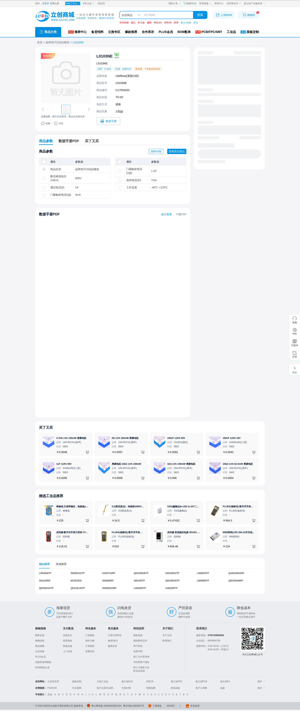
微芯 (133, 22)
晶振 (222, 688)
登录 (46, 3)
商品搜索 (39, 646)
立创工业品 (102, 681)
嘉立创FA (225, 681)
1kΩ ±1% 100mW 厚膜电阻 (181, 464)
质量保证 (90, 651)
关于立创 (167, 635)
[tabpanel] (150, 582)
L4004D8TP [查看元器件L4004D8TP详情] (45, 573)
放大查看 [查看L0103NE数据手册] (166, 214)
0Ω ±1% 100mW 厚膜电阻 (125, 438)
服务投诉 (112, 646)
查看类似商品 (177, 151)
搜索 (200, 14)
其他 (49, 694)
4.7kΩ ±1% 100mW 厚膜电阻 (71, 438)
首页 (39, 42)
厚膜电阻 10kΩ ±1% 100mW (126, 464)
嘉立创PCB (201, 681)
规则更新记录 (140, 640)
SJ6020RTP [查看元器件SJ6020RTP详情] (171, 588)
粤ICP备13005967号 (133, 705)
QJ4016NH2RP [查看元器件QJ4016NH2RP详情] (236, 573)
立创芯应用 (53, 681)
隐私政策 (138, 635)
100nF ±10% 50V (176, 438)
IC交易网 (76, 688)
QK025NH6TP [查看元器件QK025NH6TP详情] (141, 573)
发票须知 (67, 640)
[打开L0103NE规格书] (108, 121)
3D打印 (150, 681)
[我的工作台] (72, 3)
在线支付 (67, 635)
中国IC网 (126, 688)
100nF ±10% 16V (231, 438)
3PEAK (168, 22)
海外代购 (90, 640)
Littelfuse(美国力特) (127, 75)
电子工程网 (201, 688)
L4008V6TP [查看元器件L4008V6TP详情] (203, 573)
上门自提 (67, 651)
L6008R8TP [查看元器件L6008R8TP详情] (203, 580)
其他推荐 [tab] (61, 564)
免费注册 (54, 3)
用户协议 (138, 646)
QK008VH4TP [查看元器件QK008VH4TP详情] (46, 588)
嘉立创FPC (176, 681)
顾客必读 (39, 635)
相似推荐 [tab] (44, 564)
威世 (149, 22)
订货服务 (90, 635)
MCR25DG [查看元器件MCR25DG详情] (76, 580)
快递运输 (67, 646)
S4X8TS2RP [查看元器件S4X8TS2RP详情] (108, 573)
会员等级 (39, 651)
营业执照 (195, 705)
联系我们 (167, 640)
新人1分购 (186, 22)
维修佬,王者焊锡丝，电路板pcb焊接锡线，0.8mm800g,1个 (86, 506)
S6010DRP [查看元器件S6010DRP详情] (45, 580)
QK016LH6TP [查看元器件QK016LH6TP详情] (78, 588)
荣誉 (176, 22)
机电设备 (175, 688)
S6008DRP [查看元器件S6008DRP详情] (108, 580)
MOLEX (158, 22)
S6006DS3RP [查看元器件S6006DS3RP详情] (109, 588)
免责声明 (138, 651)
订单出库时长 (115, 635)
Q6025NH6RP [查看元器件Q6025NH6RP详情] (235, 580)
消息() (101, 3)
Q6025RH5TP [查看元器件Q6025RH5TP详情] (172, 580)
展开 (261, 681)
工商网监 (157, 705)
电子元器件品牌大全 (107, 688)
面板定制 (76, 681)
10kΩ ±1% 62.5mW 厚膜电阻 (238, 464)
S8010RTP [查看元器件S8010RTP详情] (139, 580)
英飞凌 (141, 22)
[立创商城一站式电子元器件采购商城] (74, 16)
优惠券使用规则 (43, 662)
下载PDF (181, 214)
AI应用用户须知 (141, 662)
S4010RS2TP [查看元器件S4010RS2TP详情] (172, 573)
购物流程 (39, 640)
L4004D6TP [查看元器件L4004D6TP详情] (140, 588)
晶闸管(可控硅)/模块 (57, 42)
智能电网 (150, 688)
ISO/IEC (171, 705)
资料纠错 (156, 151)
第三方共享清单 (141, 656)
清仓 (195, 22)
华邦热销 (124, 22)
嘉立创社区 (127, 681)
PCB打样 (52, 688)
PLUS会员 (40, 656)
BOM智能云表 (42, 667)
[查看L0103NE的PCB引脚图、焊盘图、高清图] (66, 78)
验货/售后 (113, 640)
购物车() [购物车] (189, 3)
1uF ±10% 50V (64, 464)
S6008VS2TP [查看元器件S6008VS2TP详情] (78, 573)
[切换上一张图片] (43, 109)
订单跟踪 (90, 646)
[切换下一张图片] (88, 109)
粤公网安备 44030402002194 (106, 705)
